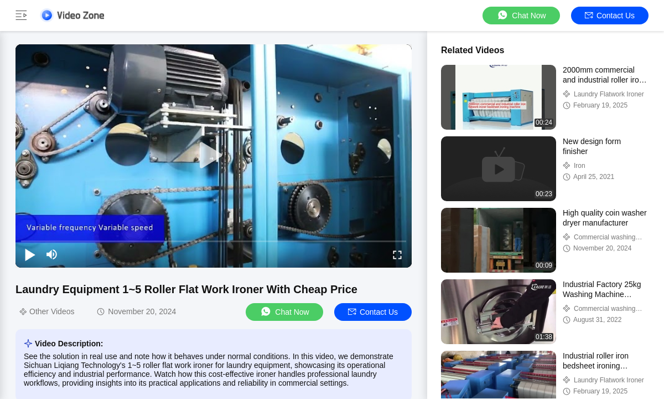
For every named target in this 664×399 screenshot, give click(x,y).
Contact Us (610, 15)
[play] (213, 156)
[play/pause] (30, 254)
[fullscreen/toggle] (397, 254)
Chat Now (521, 15)
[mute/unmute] (52, 254)
